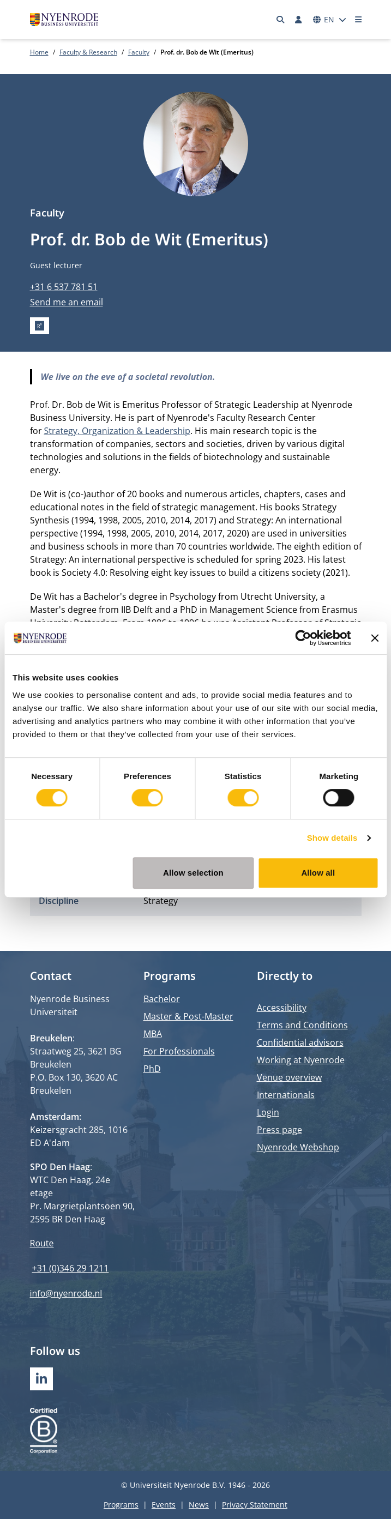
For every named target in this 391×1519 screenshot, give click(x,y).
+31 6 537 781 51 (64, 287)
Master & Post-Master (188, 1016)
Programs (121, 1504)
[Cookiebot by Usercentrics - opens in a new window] (303, 638)
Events (164, 1504)
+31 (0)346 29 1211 (70, 1268)
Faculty (138, 52)
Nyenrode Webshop (298, 1147)
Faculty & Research (88, 52)
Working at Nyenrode (301, 1060)
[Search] (280, 19)
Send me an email (66, 302)
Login (268, 1112)
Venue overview (289, 1077)
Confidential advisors (300, 1042)
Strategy (160, 901)
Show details (332, 837)
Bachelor (161, 999)
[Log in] (299, 19)
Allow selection (193, 872)
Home (39, 52)
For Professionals (179, 1051)
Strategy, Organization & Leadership (117, 431)
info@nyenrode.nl (66, 1293)
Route (42, 1243)
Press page (279, 1130)
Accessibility (281, 1008)
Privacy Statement (254, 1504)
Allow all (318, 872)
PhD (152, 1069)
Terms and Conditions (302, 1025)
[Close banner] (374, 638)
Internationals (286, 1095)
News (199, 1504)
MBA (152, 1034)
